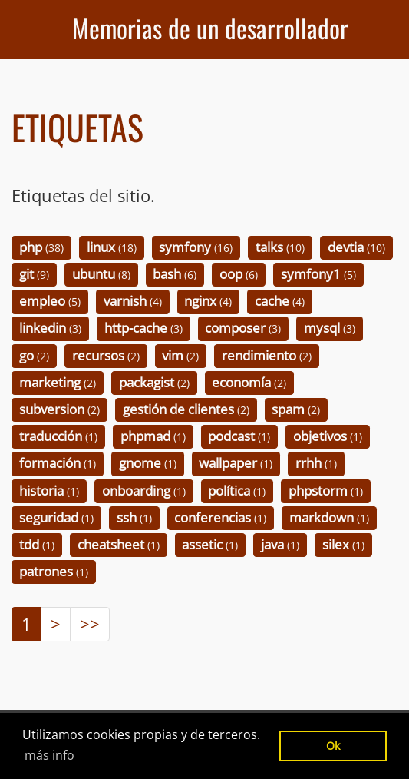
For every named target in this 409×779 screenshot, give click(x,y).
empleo (50, 301)
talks (280, 247)
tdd (36, 544)
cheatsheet (119, 544)
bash (174, 274)
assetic (210, 544)
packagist (154, 382)
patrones (53, 571)
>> (90, 623)
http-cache (143, 328)
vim (180, 355)
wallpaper (235, 463)
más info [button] (49, 755)
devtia (356, 247)
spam (296, 409)
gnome (147, 463)
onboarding (144, 490)
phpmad (153, 437)
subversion (59, 409)
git (34, 274)
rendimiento (267, 355)
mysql (329, 328)
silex (343, 544)
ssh (134, 517)
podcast (239, 437)
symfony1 (318, 274)
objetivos (327, 437)
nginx (208, 301)
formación (57, 463)
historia (49, 490)
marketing (57, 382)
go (34, 355)
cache (280, 301)
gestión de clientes (186, 409)
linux (112, 247)
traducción (58, 437)
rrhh (316, 463)
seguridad (56, 517)
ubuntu (101, 274)
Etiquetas (77, 127)
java (280, 544)
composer (243, 328)
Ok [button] (333, 745)
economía (249, 382)
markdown (329, 517)
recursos (106, 355)
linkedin (50, 328)
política (237, 490)
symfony (196, 247)
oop (238, 274)
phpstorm (326, 490)
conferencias (220, 517)
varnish (133, 301)
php (41, 247)
